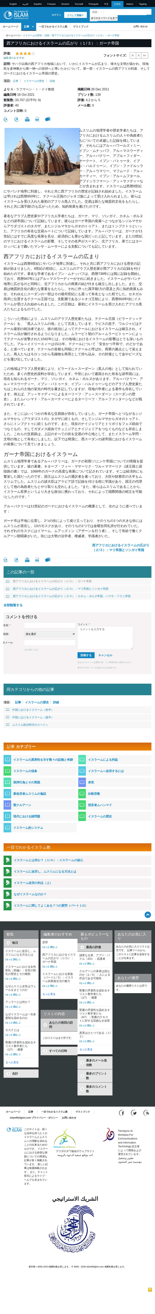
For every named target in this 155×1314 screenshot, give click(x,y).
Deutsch (65, 4)
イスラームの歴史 (32, 35)
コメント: (84, 624)
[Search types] (103, 18)
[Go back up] (147, 914)
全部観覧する (13, 605)
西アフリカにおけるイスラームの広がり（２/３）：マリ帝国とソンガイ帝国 (120, 548)
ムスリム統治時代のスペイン (27, 724)
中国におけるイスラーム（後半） (30, 717)
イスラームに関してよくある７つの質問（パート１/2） (51, 905)
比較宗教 (94, 793)
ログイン (56, 15)
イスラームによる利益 (103, 759)
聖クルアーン (22, 805)
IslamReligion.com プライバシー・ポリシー (34, 1117)
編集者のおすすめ (14, 57)
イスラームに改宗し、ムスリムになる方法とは (45, 871)
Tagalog (143, 4)
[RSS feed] (146, 1112)
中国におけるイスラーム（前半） (30, 709)
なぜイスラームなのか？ (30, 894)
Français (51, 4)
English (13, 4)
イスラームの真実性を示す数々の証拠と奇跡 (43, 759)
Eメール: (8, 642)
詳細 (47, 35)
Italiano (129, 4)
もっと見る (12, 1062)
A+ (144, 55)
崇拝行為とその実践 (26, 782)
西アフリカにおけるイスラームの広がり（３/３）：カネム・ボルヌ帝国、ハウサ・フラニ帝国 (68, 596)
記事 (26, 26)
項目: (7, 81)
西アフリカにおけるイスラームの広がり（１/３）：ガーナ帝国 (49, 581)
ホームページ (10, 26)
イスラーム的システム (28, 827)
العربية (25, 4)
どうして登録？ (75, 15)
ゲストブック (81, 26)
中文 (106, 4)
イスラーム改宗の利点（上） (33, 882)
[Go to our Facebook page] (122, 1112)
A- (133, 55)
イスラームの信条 (25, 771)
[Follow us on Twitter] (134, 1112)
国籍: (6, 634)
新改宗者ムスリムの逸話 (29, 793)
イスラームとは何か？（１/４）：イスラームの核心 (48, 860)
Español (38, 4)
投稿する (86, 655)
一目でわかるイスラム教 (53, 26)
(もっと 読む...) (12, 959)
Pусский (79, 4)
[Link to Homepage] (16, 14)
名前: (7, 625)
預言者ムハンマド (100, 805)
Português (94, 4)
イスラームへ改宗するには (106, 771)
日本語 (117, 4)
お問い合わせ (140, 26)
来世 (91, 782)
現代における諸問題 (26, 816)
